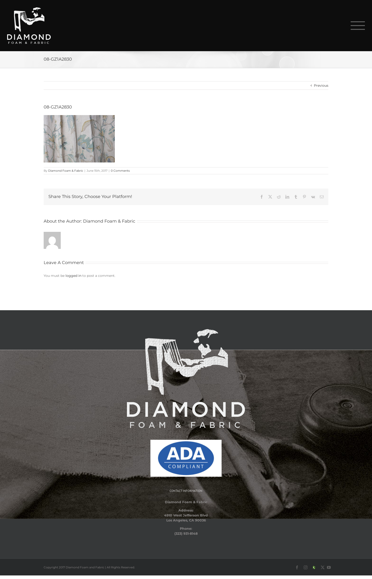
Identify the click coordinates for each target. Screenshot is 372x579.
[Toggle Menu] (357, 25)
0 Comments (120, 170)
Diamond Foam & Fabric (65, 170)
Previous (321, 85)
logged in (73, 276)
